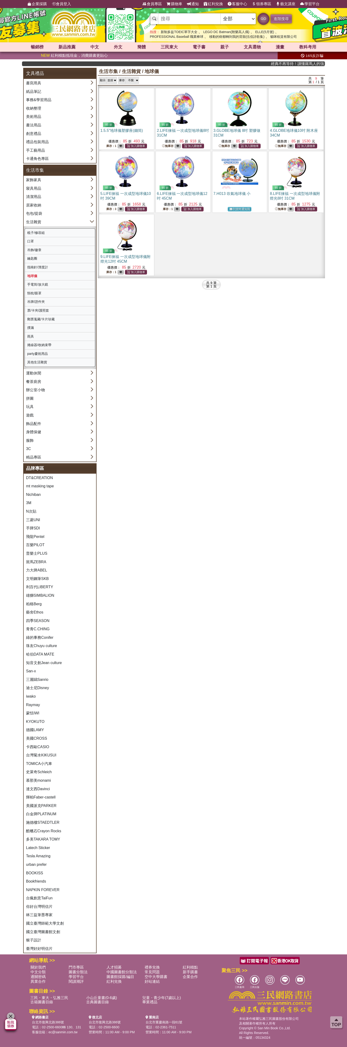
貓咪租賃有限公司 (283, 37)
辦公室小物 (35, 390)
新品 (67, 47)
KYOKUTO (35, 722)
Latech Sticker (38, 848)
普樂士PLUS (36, 553)
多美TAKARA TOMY (43, 839)
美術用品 (33, 117)
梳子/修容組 (36, 233)
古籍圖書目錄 (41, 1002)
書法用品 (33, 125)
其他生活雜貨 (37, 362)
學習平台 (310, 4)
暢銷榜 (37, 47)
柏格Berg (34, 604)
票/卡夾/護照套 (38, 310)
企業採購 (37, 4)
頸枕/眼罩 (34, 293)
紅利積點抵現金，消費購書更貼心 (74, 55)
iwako (31, 696)
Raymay (33, 705)
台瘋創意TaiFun (39, 898)
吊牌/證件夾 (36, 302)
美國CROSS (36, 738)
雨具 (30, 336)
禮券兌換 (152, 967)
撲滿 (30, 328)
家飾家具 (33, 180)
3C (28, 449)
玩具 (30, 407)
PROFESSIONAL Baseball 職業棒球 (176, 37)
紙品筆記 (33, 92)
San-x (31, 671)
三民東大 (169, 47)
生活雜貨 (33, 222)
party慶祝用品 (37, 354)
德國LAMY (35, 730)
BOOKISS (34, 873)
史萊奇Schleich (39, 772)
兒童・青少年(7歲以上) (161, 998)
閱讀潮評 (76, 981)
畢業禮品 (149, 1002)
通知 (193, 4)
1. (121, 131)
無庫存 (168, 146)
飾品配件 (33, 424)
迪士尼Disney (37, 688)
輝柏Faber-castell (40, 797)
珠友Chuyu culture (41, 646)
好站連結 (152, 981)
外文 (118, 47)
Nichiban (33, 495)
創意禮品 (33, 134)
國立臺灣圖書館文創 (43, 932)
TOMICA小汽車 (39, 764)
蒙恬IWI (32, 713)
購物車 (174, 4)
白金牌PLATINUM (41, 814)
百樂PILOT (35, 545)
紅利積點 (190, 967)
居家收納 (33, 205)
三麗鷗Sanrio (37, 680)
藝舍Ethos (34, 612)
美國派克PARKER (41, 806)
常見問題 (152, 972)
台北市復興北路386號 (48, 1022)
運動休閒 (33, 373)
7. (232, 194)
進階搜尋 (281, 19)
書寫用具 (33, 83)
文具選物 (252, 47)
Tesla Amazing (38, 856)
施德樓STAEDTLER (42, 822)
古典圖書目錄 (97, 1002)
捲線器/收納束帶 (39, 345)
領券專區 (261, 4)
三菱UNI (33, 520)
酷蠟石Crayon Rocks (43, 831)
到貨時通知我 (240, 209)
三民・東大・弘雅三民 (49, 998)
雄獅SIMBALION (40, 595)
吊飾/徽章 (34, 250)
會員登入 (61, 4)
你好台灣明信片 (39, 907)
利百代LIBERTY (39, 587)
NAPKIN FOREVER (42, 890)
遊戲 (30, 415)
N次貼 (31, 511)
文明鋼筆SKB (37, 579)
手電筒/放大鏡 (37, 284)
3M (28, 503)
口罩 (30, 241)
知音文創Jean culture (44, 663)
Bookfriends (36, 881)
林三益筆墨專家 (39, 915)
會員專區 (152, 4)
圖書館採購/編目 (120, 977)
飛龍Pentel (35, 537)
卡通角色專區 (37, 159)
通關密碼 (38, 977)
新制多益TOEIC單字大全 (179, 32)
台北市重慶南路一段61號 (164, 1022)
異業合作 (38, 981)
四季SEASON (37, 621)
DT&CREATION (39, 478)
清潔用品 (33, 197)
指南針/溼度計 (37, 267)
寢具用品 (33, 188)
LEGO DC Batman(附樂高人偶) (226, 32)
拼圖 (30, 398)
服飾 (30, 440)
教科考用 (307, 47)
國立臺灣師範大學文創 (45, 923)
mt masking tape (40, 486)
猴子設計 (33, 940)
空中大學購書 (156, 977)
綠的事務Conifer (39, 637)
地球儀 (32, 276)
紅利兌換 (213, 4)
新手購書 (190, 972)
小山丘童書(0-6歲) (101, 998)
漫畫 (280, 47)
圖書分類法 (78, 972)
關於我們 (38, 967)
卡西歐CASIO (37, 747)
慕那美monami (38, 780)
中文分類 (38, 972)
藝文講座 (285, 4)
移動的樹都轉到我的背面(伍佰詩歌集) (236, 37)
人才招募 (114, 967)
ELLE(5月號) (264, 32)
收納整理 (33, 108)
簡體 (141, 47)
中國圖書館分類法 (122, 972)
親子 (224, 47)
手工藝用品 (35, 150)
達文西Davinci (38, 789)
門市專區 (76, 967)
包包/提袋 (34, 213)
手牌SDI (33, 528)
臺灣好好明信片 (39, 949)
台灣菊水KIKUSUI (41, 755)
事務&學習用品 (38, 100)
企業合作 (190, 977)
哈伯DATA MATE (40, 654)
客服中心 (237, 4)
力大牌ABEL (36, 570)
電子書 (199, 47)
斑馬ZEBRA (36, 562)
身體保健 (33, 432)
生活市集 (108, 71)
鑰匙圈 (32, 258)
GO (263, 19)
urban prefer (36, 864)
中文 (94, 47)
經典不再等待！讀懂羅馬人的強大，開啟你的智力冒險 (308, 64)
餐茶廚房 (33, 382)
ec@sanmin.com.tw (63, 1032)
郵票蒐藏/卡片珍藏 (41, 319)
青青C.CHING (38, 629)
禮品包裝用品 (37, 142)
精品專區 (33, 457)
